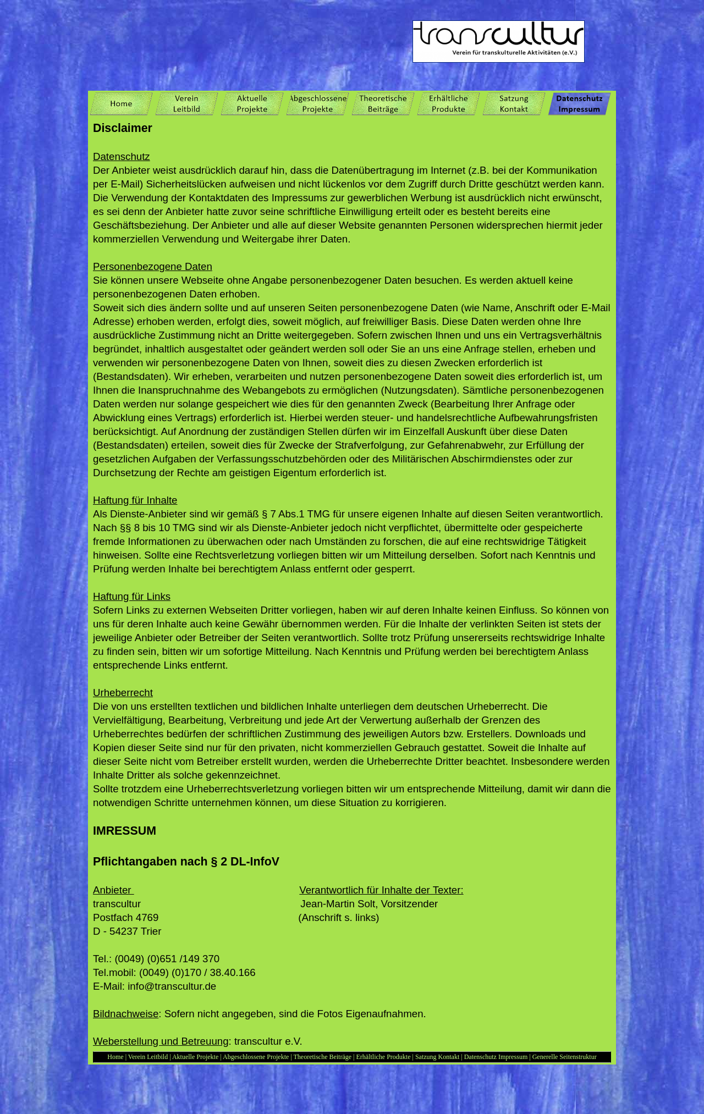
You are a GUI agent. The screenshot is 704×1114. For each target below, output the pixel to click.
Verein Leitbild (148, 1057)
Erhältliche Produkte (384, 1057)
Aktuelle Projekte (195, 1057)
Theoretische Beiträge (322, 1057)
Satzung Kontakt (438, 1057)
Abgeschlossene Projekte (256, 1057)
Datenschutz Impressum (496, 1057)
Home (115, 1057)
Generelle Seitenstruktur (564, 1057)
